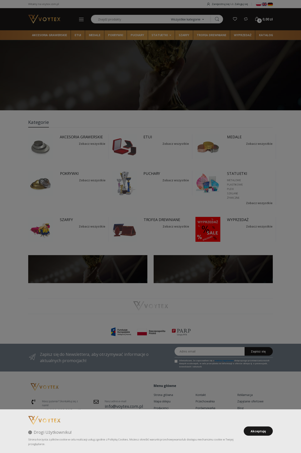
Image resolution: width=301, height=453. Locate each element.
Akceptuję (258, 431)
